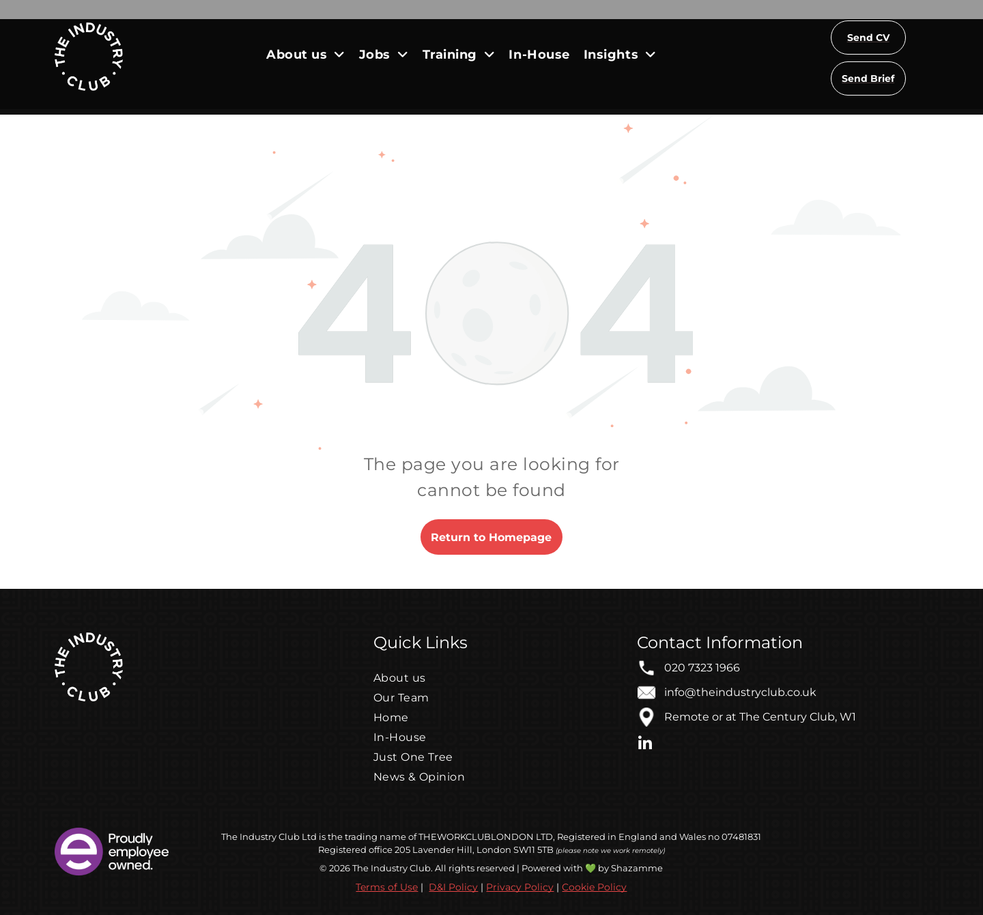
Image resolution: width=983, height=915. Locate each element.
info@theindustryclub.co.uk (740, 692)
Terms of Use (387, 887)
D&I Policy (453, 887)
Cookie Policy (594, 887)
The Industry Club (260, 836)
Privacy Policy (520, 887)
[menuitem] (305, 54)
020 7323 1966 (702, 667)
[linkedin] (645, 745)
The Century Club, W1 (797, 716)
